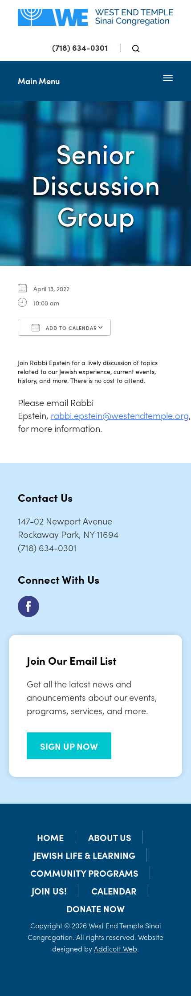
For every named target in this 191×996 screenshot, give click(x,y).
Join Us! (49, 890)
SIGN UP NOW (69, 746)
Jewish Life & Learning (84, 855)
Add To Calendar (64, 328)
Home (50, 837)
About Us (109, 837)
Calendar (114, 890)
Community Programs (84, 872)
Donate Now (95, 908)
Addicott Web (115, 948)
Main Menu (39, 80)
